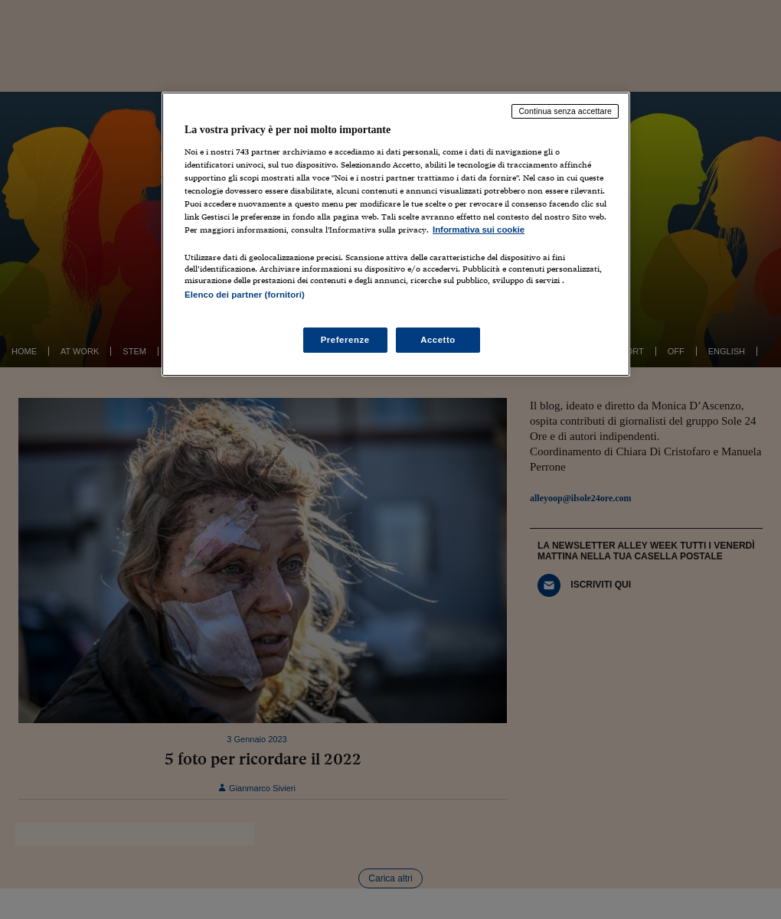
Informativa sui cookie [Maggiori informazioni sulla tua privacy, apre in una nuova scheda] (478, 229)
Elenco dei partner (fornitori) (245, 294)
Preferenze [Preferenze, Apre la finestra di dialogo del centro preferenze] (345, 339)
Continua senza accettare (565, 111)
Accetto (438, 339)
